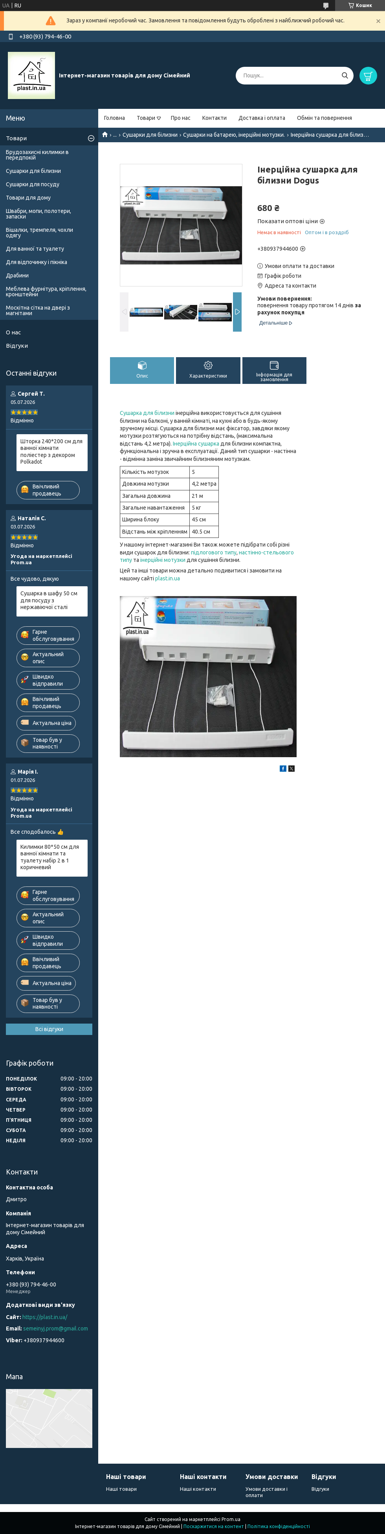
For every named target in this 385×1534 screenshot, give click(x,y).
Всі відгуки (49, 1029)
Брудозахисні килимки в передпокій (37, 155)
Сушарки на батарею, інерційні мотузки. (234, 135)
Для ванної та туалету (35, 249)
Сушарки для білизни (150, 135)
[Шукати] (345, 75)
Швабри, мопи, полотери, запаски (38, 214)
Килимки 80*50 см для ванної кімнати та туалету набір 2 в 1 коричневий (49, 857)
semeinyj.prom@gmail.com (55, 1328)
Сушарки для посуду (32, 184)
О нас (13, 332)
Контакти (214, 118)
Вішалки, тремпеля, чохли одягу (39, 233)
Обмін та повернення (324, 118)
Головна (114, 118)
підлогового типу (213, 552)
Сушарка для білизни (147, 413)
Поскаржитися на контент (213, 1526)
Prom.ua (231, 1519)
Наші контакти (198, 1489)
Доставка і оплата (261, 118)
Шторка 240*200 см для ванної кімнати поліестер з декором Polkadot (51, 451)
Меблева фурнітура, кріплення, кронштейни (46, 291)
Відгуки (17, 345)
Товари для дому (28, 198)
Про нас (181, 118)
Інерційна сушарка (196, 443)
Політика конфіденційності (279, 1526)
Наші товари (121, 1489)
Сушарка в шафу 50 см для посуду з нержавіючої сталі (48, 600)
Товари (146, 118)
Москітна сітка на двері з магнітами (38, 310)
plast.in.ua (167, 578)
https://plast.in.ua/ (44, 1317)
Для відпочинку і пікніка (36, 262)
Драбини (17, 275)
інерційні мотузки (162, 560)
